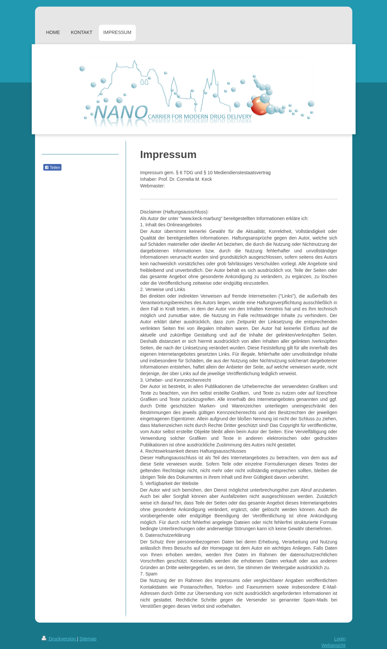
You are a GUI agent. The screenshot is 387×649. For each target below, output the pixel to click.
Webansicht (334, 645)
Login (339, 638)
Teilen (52, 167)
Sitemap (88, 638)
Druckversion (59, 638)
